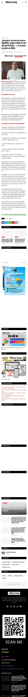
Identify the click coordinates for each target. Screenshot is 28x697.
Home (2, 37)
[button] (2, 2)
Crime (7, 37)
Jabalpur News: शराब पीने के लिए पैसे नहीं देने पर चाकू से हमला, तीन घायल (20, 240)
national (6, 564)
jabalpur (10, 218)
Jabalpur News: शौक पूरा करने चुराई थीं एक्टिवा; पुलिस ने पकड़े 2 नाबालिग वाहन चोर (7, 240)
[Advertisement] (14, 21)
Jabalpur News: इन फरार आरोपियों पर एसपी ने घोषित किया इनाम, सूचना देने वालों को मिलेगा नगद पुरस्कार (18, 540)
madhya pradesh (18, 562)
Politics (15, 564)
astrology (6, 567)
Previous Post (5, 262)
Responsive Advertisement (14, 584)
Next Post (23, 262)
